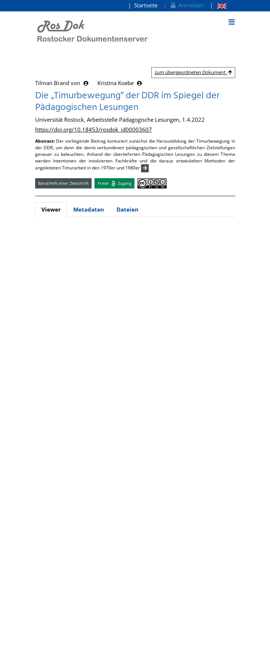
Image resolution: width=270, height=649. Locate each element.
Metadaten (88, 209)
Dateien (127, 209)
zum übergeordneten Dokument (193, 72)
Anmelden (186, 5)
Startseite (146, 5)
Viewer (51, 209)
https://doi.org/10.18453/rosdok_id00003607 (93, 129)
